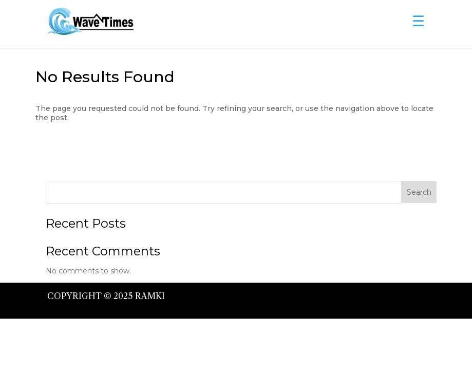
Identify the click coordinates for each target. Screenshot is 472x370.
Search (419, 192)
